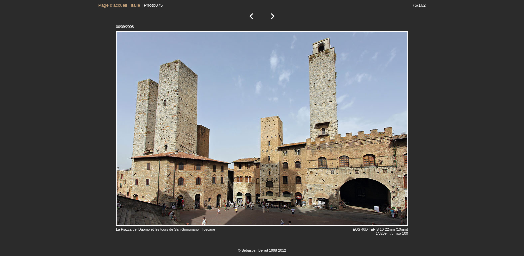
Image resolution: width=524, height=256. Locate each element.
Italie (135, 5)
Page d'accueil (112, 5)
